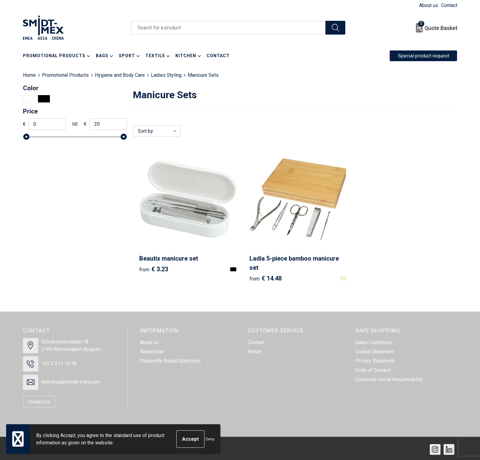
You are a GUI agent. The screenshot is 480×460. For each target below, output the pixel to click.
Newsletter (152, 350)
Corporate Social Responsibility (389, 377)
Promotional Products (65, 75)
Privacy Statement (375, 359)
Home (29, 75)
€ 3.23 (153, 267)
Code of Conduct (373, 368)
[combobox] (228, 28)
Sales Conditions (373, 340)
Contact (449, 5)
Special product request (423, 56)
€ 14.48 (263, 276)
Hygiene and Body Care (120, 75)
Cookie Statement (374, 350)
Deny (210, 439)
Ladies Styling (166, 75)
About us (428, 5)
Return (254, 350)
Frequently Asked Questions (170, 359)
